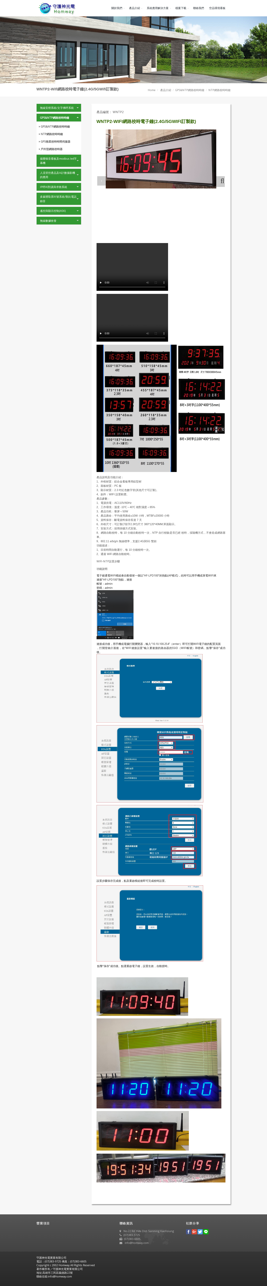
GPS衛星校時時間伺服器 (55, 141)
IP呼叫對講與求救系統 (53, 187)
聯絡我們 (198, 8)
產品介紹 (134, 8)
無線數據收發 (48, 221)
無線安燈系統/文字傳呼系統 (57, 108)
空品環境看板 (217, 8)
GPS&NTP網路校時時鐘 (189, 90)
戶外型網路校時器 (51, 149)
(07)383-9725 (131, 1235)
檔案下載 (180, 8)
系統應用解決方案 (158, 8)
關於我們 (116, 8)
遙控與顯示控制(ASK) (53, 211)
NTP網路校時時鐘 (219, 90)
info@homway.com (137, 1243)
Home (151, 90)
